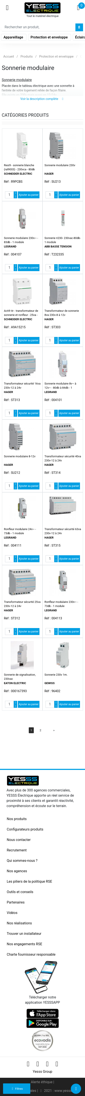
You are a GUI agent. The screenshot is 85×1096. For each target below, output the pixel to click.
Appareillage (13, 37)
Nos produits (17, 819)
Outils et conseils (20, 892)
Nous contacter (19, 840)
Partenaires (16, 902)
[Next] (53, 730)
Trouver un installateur (24, 934)
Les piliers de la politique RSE (29, 881)
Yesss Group (42, 1071)
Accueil (8, 56)
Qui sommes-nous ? (22, 861)
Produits (26, 56)
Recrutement (17, 850)
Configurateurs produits (25, 829)
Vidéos (12, 913)
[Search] (38, 27)
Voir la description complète (42, 99)
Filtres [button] (16, 1088)
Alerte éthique (42, 1082)
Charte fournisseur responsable (31, 954)
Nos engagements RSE (24, 944)
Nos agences (17, 871)
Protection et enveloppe (50, 37)
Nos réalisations (19, 923)
